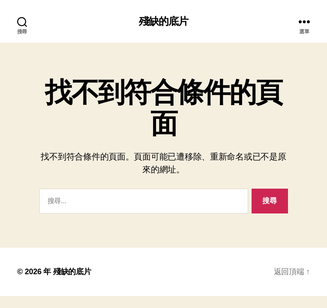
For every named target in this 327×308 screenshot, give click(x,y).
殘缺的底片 (163, 21)
